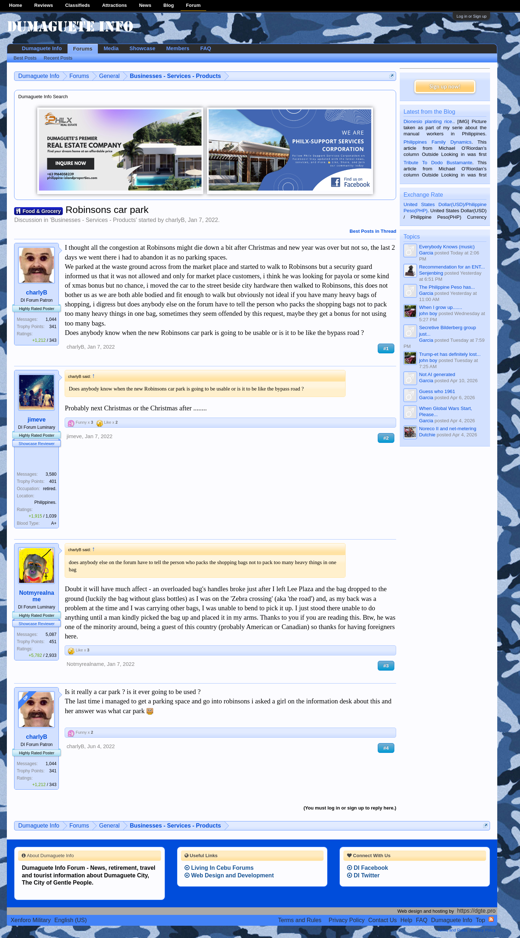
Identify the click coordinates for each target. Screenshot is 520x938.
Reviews (43, 5)
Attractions (114, 5)
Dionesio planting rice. (428, 121)
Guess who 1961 (437, 391)
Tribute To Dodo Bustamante (437, 162)
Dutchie (427, 434)
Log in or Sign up (471, 16)
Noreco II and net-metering (447, 428)
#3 (386, 665)
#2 (386, 438)
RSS (491, 919)
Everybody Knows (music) (446, 246)
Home (15, 5)
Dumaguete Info (42, 48)
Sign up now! (444, 86)
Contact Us (382, 920)
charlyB (175, 220)
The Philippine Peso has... (447, 287)
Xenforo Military (30, 920)
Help (406, 920)
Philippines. (45, 502)
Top (480, 920)
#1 (386, 348)
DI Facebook (367, 868)
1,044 (51, 319)
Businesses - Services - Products (93, 220)
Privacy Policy (347, 920)
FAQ (205, 48)
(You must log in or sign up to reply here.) (350, 808)
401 (52, 481)
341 (52, 326)
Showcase (142, 48)
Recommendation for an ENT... (452, 267)
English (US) (71, 920)
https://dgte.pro (476, 911)
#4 (386, 748)
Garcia (426, 253)
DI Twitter (363, 875)
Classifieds (77, 5)
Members (177, 48)
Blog (169, 5)
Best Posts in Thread (373, 231)
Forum (193, 5)
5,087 (51, 634)
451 (52, 641)
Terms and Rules (299, 920)
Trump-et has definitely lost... (450, 354)
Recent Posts (58, 58)
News (145, 5)
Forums (82, 49)
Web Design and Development (229, 875)
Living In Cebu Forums (219, 868)
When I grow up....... (440, 307)
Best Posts (24, 58)
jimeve (36, 419)
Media (111, 48)
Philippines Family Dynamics (437, 142)
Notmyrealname (36, 596)
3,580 (51, 474)
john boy (428, 313)
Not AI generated (437, 374)
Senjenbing (431, 273)
